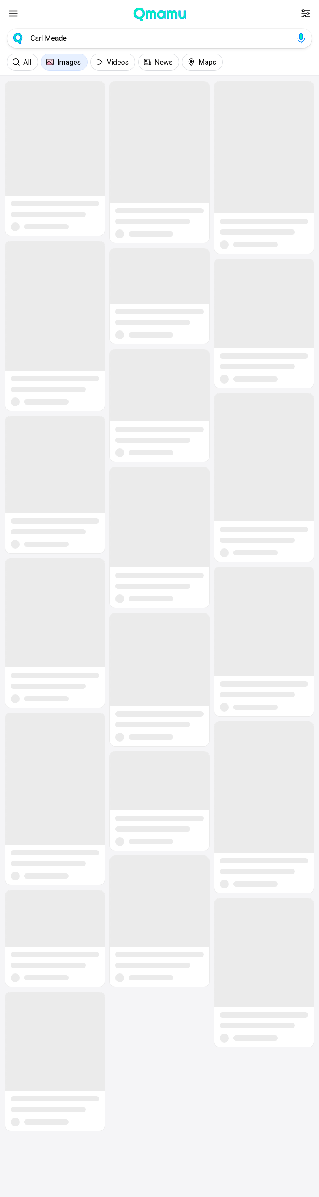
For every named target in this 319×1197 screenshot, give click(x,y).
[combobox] (159, 38)
